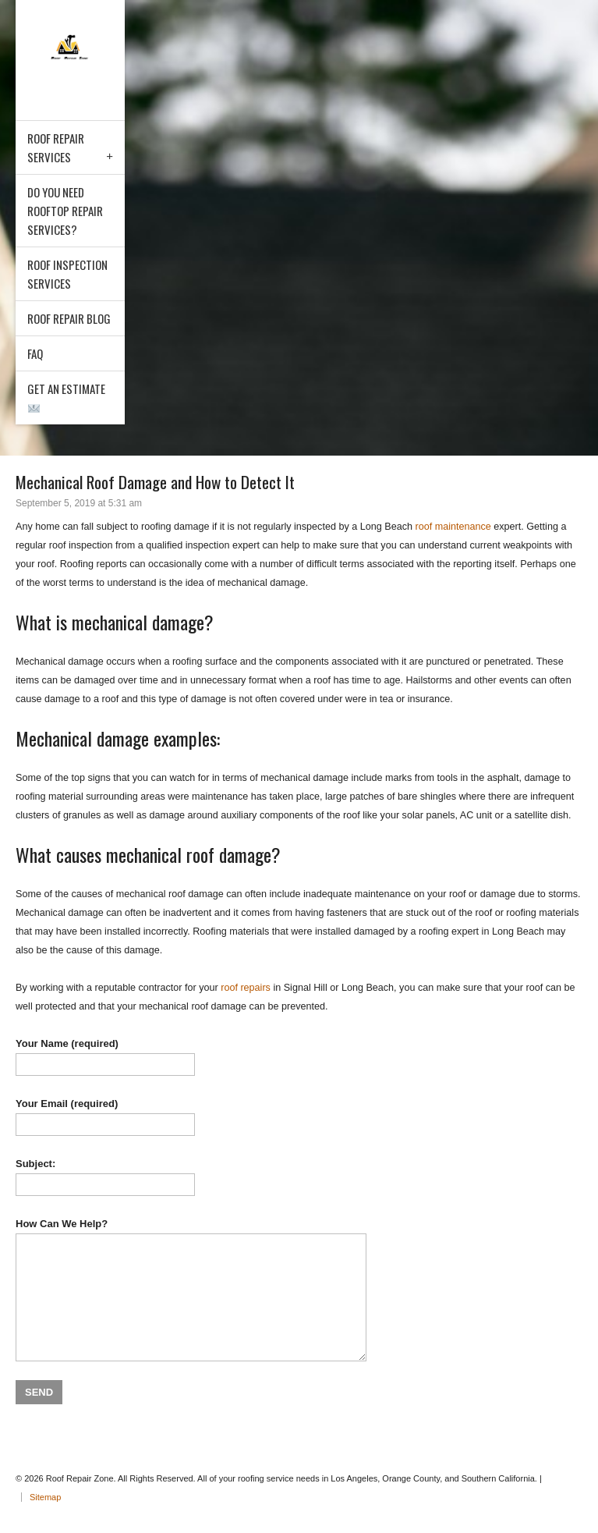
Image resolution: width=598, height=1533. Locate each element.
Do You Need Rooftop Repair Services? (65, 210)
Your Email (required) (299, 1117)
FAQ (35, 353)
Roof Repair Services (55, 147)
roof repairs (246, 987)
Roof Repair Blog (69, 318)
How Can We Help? (299, 1289)
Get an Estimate (66, 397)
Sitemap (45, 1497)
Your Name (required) (299, 1057)
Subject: (299, 1177)
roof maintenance (452, 526)
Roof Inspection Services (67, 274)
